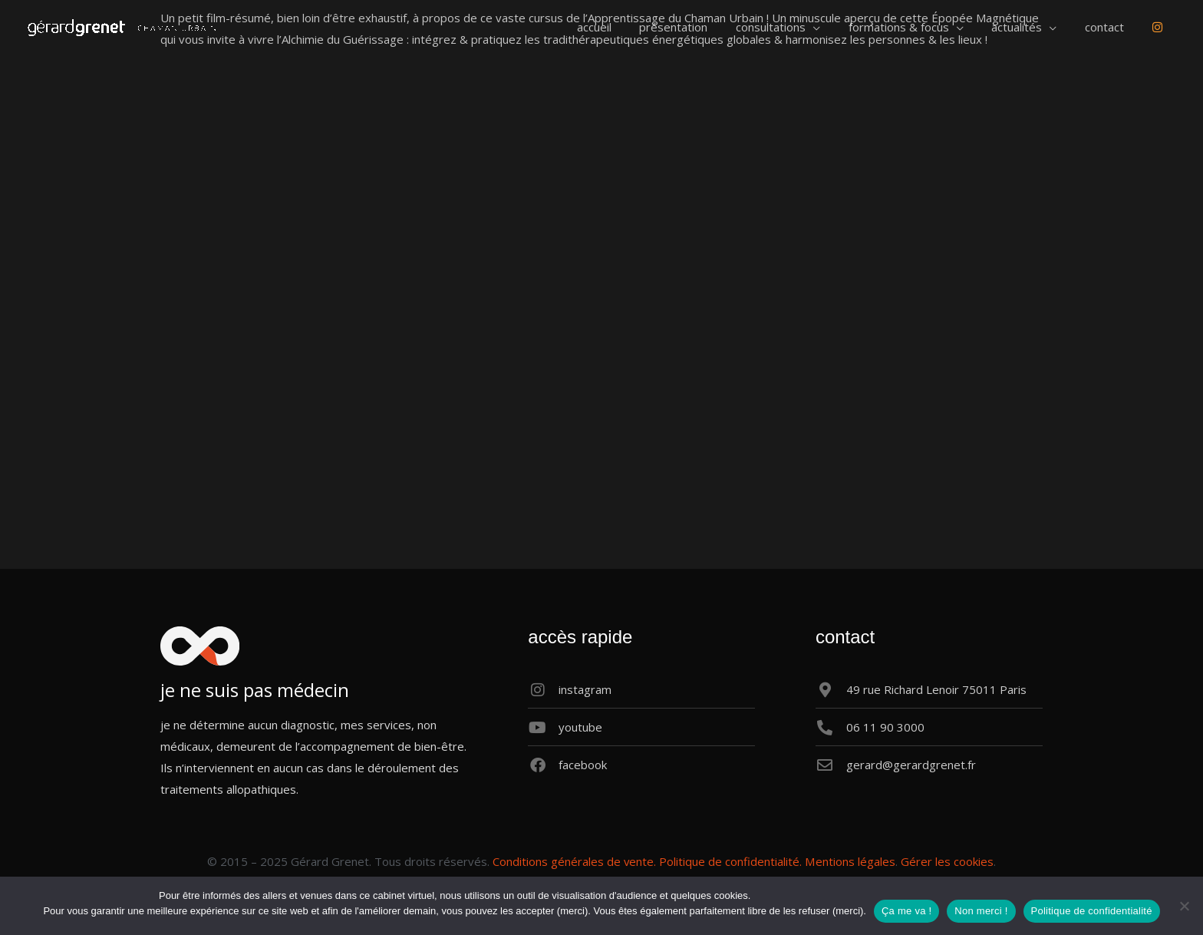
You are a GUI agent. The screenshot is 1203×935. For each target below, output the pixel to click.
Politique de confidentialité (1091, 911)
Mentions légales (850, 861)
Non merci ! (980, 911)
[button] (801, 27)
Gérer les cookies (947, 861)
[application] (836, 27)
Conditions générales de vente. (575, 861)
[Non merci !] (1183, 906)
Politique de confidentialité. (731, 861)
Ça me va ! (906, 911)
